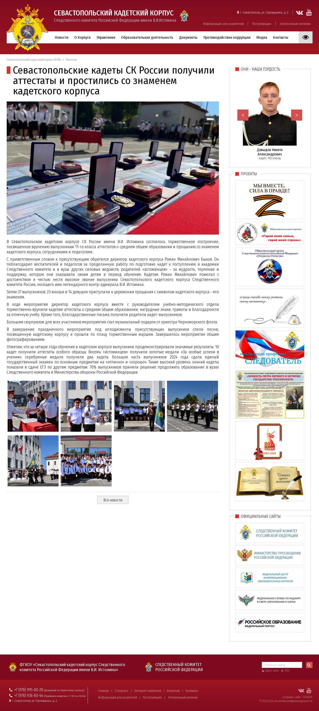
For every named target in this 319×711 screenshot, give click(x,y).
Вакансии (173, 691)
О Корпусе (82, 37)
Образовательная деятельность (147, 37)
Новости (62, 37)
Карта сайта (272, 670)
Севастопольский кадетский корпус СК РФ (34, 59)
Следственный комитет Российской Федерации (179, 667)
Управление (106, 37)
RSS (287, 670)
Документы (188, 37)
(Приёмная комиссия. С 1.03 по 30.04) (65, 696)
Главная (103, 691)
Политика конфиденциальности (293, 701)
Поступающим (261, 24)
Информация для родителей (223, 24)
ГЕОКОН (307, 697)
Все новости (112, 500)
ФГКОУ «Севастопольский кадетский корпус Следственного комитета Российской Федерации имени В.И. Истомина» (72, 667)
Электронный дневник (295, 24)
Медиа (261, 37)
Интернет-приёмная (147, 691)
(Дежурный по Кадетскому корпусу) (64, 690)
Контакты (280, 37)
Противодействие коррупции (226, 37)
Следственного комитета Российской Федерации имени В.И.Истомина (115, 16)
